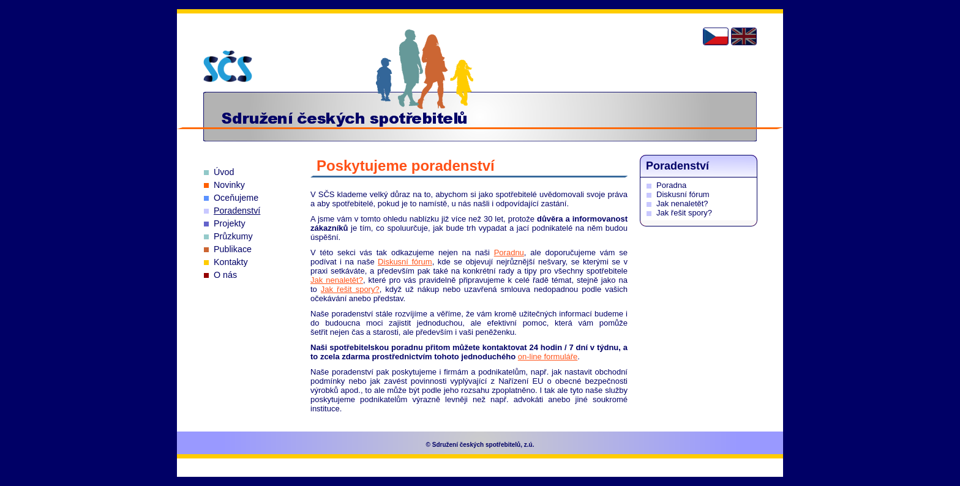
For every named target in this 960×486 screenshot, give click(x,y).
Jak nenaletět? (336, 280)
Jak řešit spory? (350, 289)
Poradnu (509, 252)
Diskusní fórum (405, 261)
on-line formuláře (548, 356)
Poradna (671, 185)
